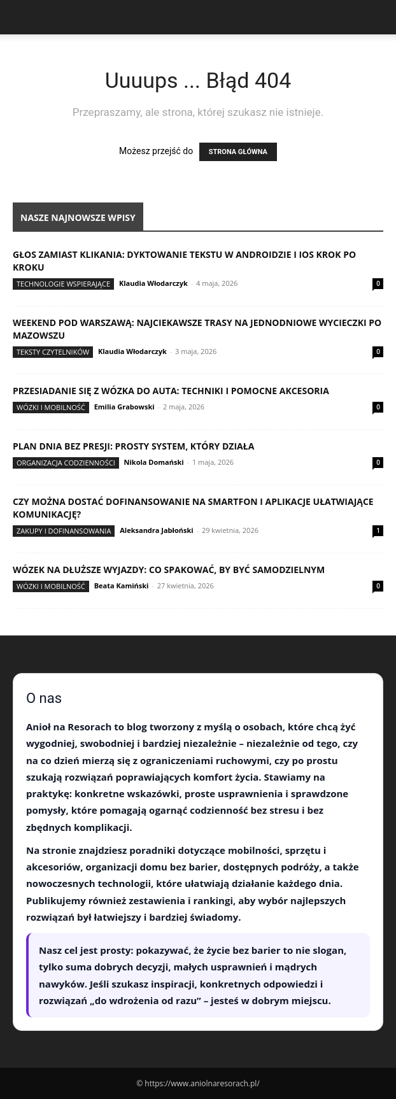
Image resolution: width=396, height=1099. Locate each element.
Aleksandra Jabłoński (156, 530)
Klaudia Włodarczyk (153, 283)
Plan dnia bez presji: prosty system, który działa (133, 446)
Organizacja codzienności (66, 462)
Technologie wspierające (63, 283)
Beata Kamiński (121, 585)
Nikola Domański (154, 462)
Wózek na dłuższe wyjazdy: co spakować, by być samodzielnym (169, 570)
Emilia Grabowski (124, 406)
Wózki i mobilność (51, 407)
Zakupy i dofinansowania (64, 530)
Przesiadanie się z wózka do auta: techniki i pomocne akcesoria (171, 391)
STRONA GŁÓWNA (238, 152)
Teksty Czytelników (53, 352)
